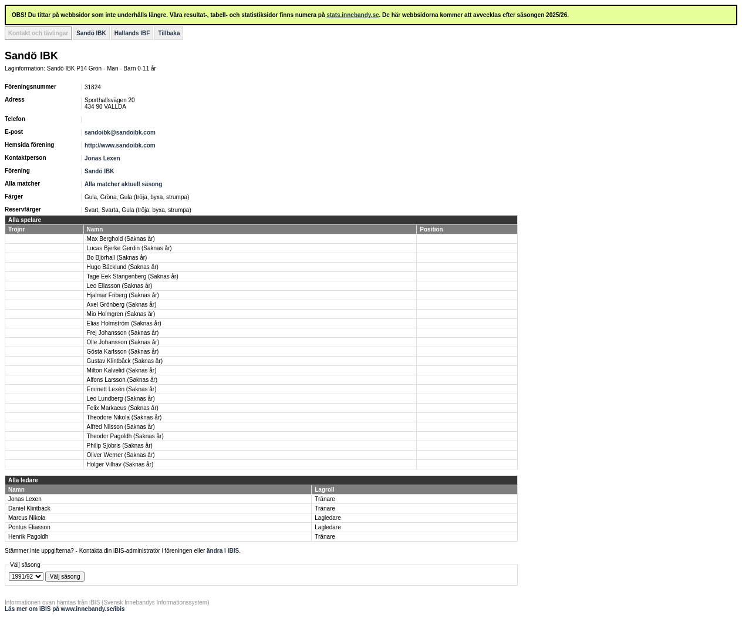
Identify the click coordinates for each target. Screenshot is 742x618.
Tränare (325, 499)
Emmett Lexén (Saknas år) (122, 389)
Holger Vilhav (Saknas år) (120, 464)
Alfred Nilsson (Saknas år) (121, 427)
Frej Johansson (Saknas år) (123, 333)
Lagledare (327, 518)
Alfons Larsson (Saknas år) (122, 380)
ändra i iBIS (223, 551)
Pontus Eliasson (29, 527)
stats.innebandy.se (352, 15)
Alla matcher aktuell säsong (123, 184)
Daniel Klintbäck (29, 508)
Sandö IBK (91, 33)
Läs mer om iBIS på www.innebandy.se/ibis (65, 609)
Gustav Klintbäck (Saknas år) (125, 361)
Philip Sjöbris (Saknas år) (120, 445)
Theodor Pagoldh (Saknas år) (125, 436)
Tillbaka (169, 33)
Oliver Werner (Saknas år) (121, 455)
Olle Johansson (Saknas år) (123, 342)
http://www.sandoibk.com (120, 145)
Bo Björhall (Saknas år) (117, 257)
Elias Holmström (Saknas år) (124, 323)
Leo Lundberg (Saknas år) (121, 398)
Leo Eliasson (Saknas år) (120, 286)
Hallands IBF (132, 33)
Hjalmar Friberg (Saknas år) (123, 295)
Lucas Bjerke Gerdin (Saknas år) (129, 248)
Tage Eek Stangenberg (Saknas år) (132, 276)
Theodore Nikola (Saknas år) (124, 417)
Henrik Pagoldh (28, 536)
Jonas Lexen (102, 158)
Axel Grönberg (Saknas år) (122, 304)
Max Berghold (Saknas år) (121, 239)
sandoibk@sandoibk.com (120, 132)
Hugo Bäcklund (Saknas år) (122, 267)
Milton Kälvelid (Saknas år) (122, 370)
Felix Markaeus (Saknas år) (122, 408)
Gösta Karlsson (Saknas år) (123, 351)
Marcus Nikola (26, 518)
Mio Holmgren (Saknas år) (121, 314)
